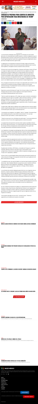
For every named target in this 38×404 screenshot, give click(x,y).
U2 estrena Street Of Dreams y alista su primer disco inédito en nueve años (18, 291)
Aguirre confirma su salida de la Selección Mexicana (13, 317)
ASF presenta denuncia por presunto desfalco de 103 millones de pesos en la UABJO (18, 246)
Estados (3, 244)
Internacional (4, 18)
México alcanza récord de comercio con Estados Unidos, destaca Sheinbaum (18, 224)
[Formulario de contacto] (24, 392)
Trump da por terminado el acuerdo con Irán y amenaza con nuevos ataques (18, 269)
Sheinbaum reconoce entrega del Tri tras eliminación (13, 361)
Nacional (3, 222)
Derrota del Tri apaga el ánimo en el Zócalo (11, 339)
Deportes (3, 316)
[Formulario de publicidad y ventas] (28, 396)
